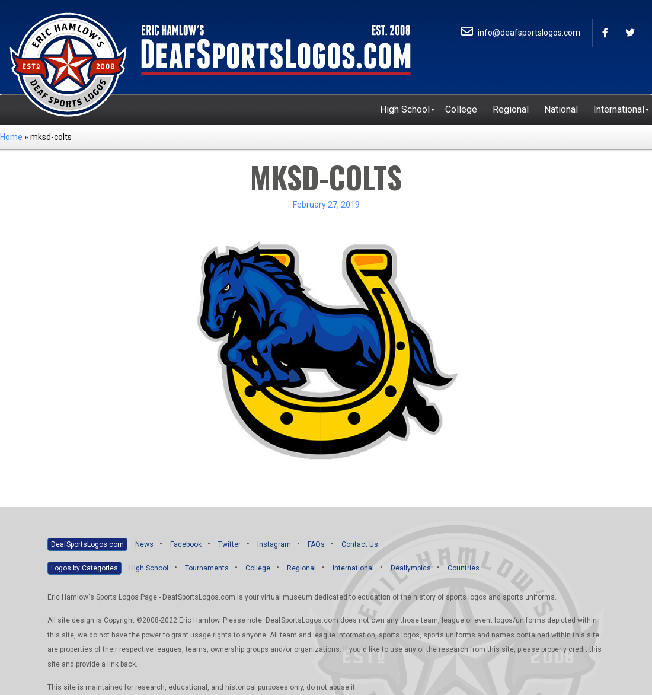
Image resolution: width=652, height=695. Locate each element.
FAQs (316, 544)
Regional (301, 568)
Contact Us (359, 544)
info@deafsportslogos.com (520, 32)
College (257, 568)
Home (11, 137)
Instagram (274, 544)
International (353, 568)
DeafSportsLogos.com (87, 544)
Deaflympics (411, 568)
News (144, 544)
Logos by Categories (84, 568)
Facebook (186, 544)
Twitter (229, 544)
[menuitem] (404, 110)
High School (148, 568)
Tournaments (207, 568)
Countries (464, 568)
